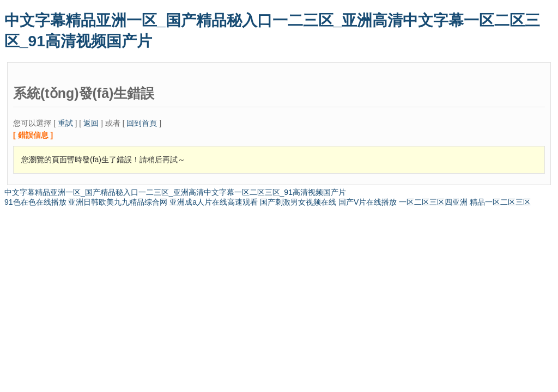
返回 (91, 123)
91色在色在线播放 (35, 202)
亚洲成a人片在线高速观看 (213, 202)
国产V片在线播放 (367, 202)
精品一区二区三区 (500, 202)
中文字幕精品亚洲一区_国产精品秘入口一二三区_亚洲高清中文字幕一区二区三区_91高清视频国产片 (175, 192)
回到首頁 (141, 123)
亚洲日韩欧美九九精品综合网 (117, 202)
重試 (65, 123)
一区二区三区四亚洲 (433, 202)
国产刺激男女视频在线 (298, 202)
